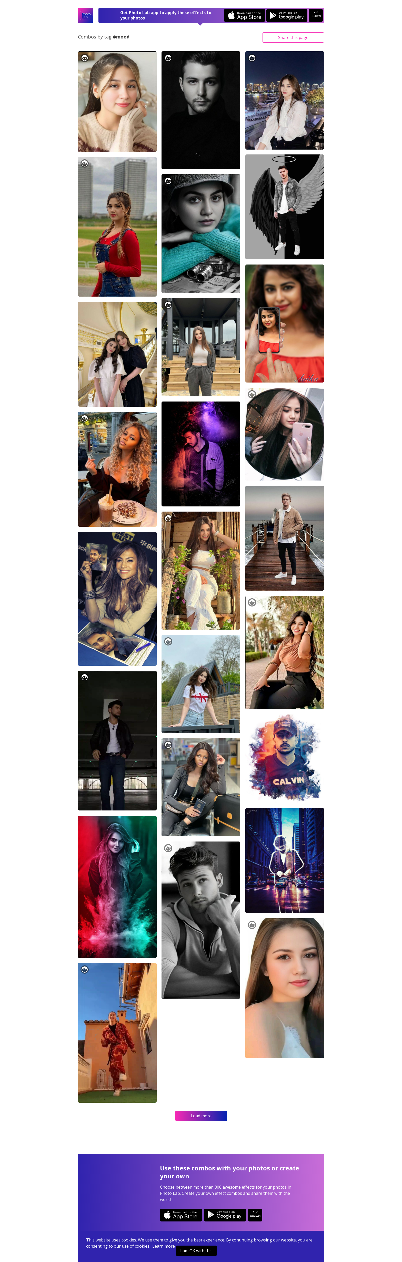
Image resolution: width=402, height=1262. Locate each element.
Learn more (163, 1246)
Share (293, 37)
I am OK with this (196, 1251)
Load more (201, 1116)
